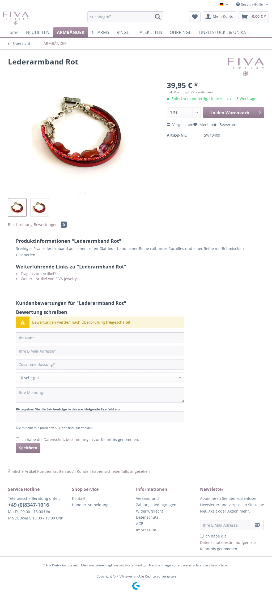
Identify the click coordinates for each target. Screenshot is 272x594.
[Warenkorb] (254, 16)
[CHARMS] (100, 32)
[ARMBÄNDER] (70, 32)
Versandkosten (124, 565)
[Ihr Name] (100, 337)
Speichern (28, 447)
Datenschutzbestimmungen (68, 439)
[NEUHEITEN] (37, 32)
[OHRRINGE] (180, 32)
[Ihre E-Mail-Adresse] (100, 351)
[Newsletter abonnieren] (257, 525)
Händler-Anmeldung (90, 504)
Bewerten (224, 124)
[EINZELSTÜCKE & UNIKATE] (224, 32)
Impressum (146, 529)
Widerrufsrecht (149, 511)
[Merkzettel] (195, 16)
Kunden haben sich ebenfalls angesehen (113, 471)
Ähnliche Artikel (22, 471)
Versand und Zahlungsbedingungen (156, 501)
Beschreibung (20, 224)
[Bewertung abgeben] (100, 377)
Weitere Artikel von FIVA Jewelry (46, 278)
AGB (139, 523)
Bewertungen (50, 224)
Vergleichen (180, 124)
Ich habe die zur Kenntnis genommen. (79, 439)
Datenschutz (147, 517)
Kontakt (79, 498)
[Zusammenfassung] (100, 364)
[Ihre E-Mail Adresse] (225, 525)
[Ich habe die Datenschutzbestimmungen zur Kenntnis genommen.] (17, 439)
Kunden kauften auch (56, 471)
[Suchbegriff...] (125, 16)
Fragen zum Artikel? (36, 273)
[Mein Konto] (219, 16)
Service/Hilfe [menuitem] (250, 4)
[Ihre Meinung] (100, 395)
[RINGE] (123, 32)
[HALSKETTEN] (149, 32)
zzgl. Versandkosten (198, 92)
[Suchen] (157, 16)
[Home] (12, 32)
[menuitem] (125, 19)
